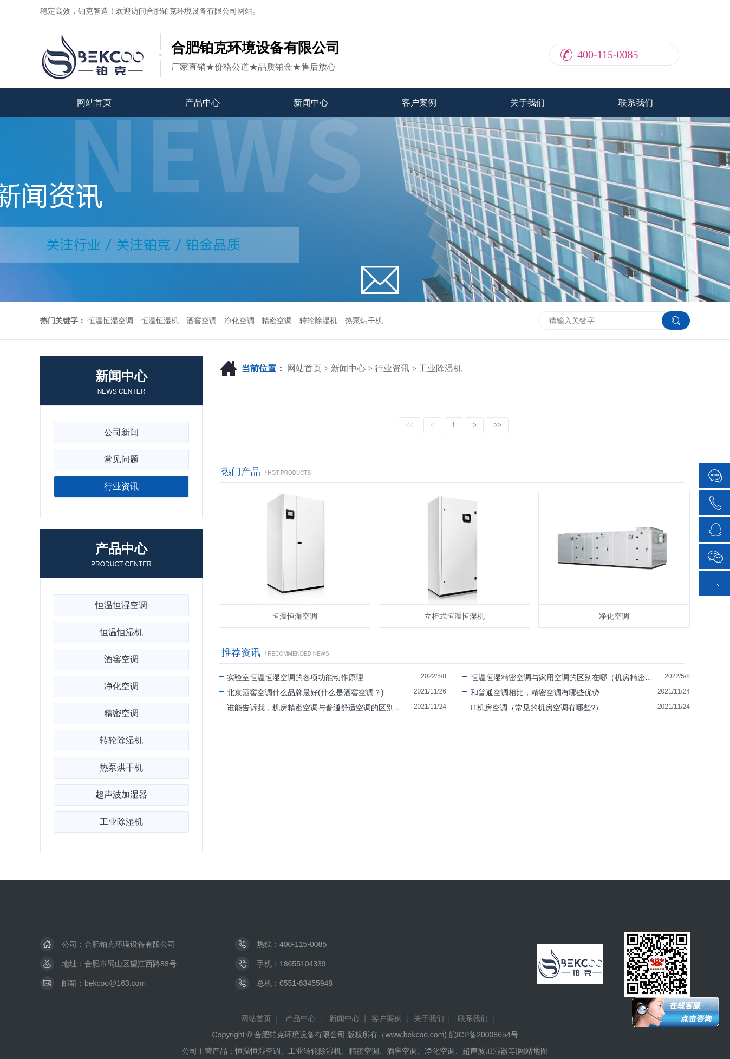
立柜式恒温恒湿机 (454, 616)
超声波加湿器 (121, 794)
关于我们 (527, 102)
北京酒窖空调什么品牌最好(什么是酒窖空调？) (301, 692)
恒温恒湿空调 (110, 320)
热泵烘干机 (364, 320)
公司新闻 (121, 432)
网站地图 (533, 1051)
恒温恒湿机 (160, 320)
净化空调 (239, 320)
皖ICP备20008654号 (483, 1034)
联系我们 (635, 102)
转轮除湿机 (318, 320)
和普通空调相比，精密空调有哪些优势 (530, 692)
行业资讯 (392, 368)
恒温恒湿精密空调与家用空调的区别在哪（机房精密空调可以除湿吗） (563, 677)
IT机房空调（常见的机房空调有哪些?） (532, 707)
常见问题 (121, 459)
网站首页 (94, 102)
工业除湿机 (440, 368)
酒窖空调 (201, 320)
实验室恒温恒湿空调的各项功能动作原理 (291, 677)
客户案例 (419, 102)
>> (497, 425)
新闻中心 (311, 102)
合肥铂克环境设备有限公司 (129, 944)
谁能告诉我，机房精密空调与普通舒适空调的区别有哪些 (316, 707)
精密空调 (277, 320)
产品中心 (202, 102)
